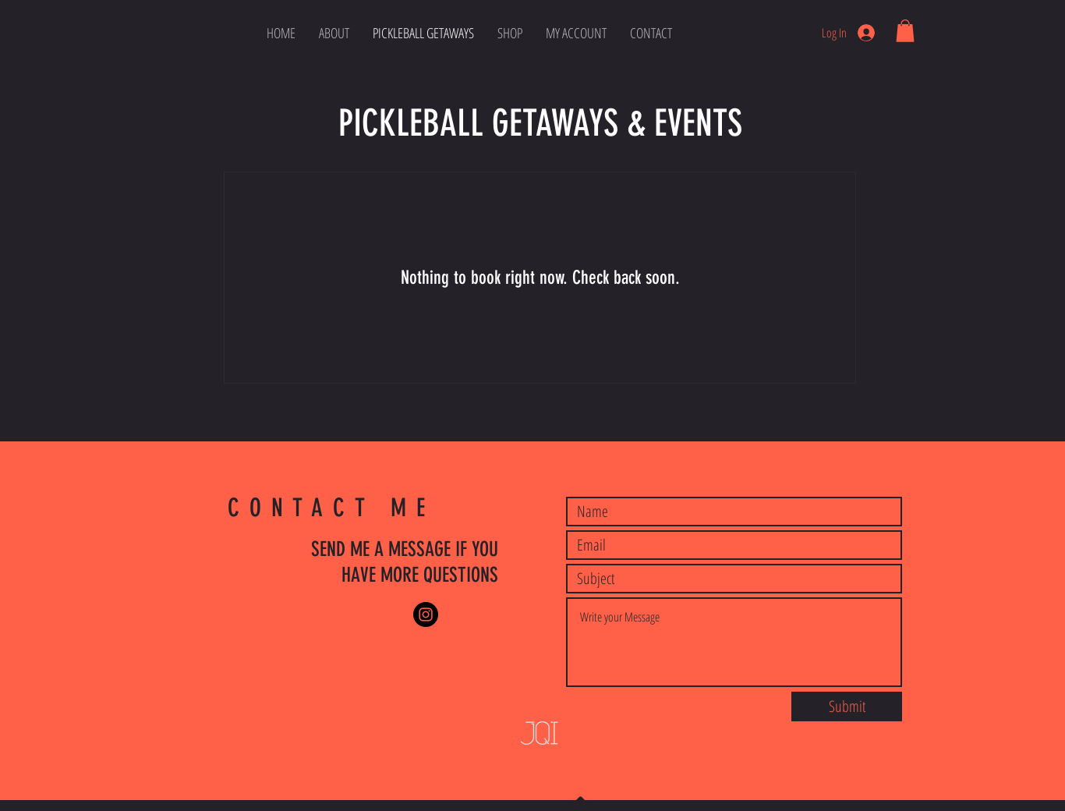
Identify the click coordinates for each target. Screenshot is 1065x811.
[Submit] (846, 706)
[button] (905, 30)
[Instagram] (425, 614)
